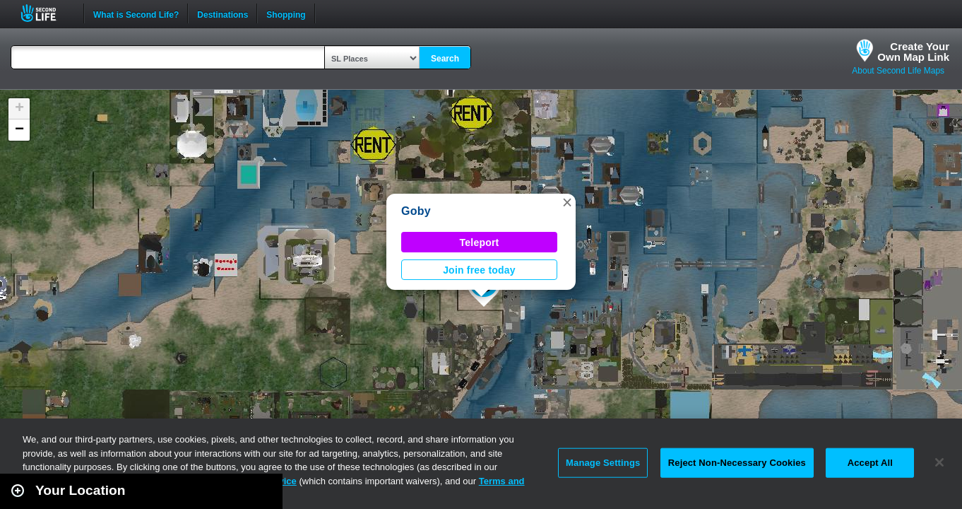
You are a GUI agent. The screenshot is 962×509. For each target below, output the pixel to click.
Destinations (222, 13)
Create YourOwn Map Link (913, 51)
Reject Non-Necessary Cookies (737, 462)
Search (445, 59)
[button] (567, 202)
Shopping (285, 13)
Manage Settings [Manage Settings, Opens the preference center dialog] (603, 462)
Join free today (479, 270)
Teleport (479, 242)
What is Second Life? (136, 13)
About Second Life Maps (898, 71)
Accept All (870, 462)
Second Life (46, 13)
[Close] (939, 462)
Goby (416, 211)
